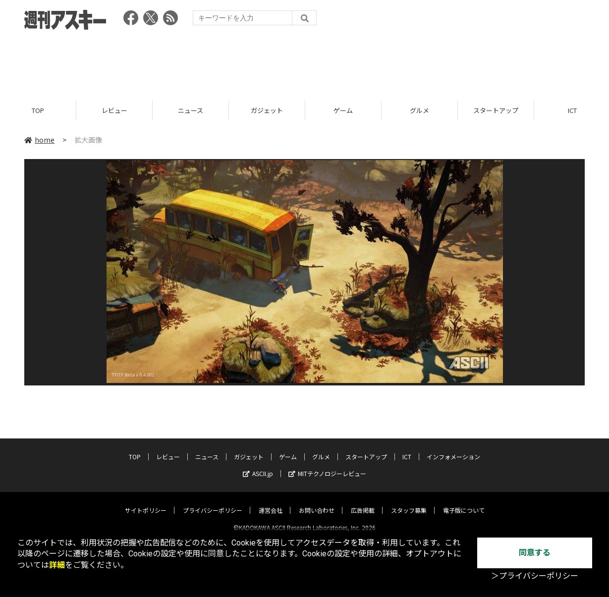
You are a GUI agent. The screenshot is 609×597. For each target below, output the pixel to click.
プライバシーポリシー (212, 501)
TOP (38, 110)
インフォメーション (453, 448)
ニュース (190, 110)
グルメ (419, 110)
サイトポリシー (145, 501)
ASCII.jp (258, 465)
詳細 (57, 565)
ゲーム (343, 110)
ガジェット (267, 110)
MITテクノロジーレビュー (327, 465)
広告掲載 (363, 501)
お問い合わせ (316, 501)
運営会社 (270, 501)
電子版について (464, 501)
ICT (406, 448)
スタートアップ (495, 110)
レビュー (114, 110)
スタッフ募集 (409, 501)
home (39, 140)
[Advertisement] (304, 62)
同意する (535, 552)
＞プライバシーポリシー (534, 576)
